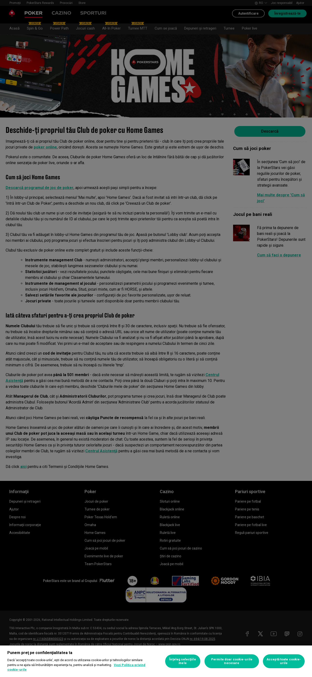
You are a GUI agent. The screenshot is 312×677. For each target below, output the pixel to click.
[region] (156, 661)
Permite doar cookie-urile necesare (231, 661)
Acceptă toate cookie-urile (284, 661)
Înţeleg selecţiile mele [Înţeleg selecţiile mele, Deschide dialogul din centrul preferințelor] (182, 661)
